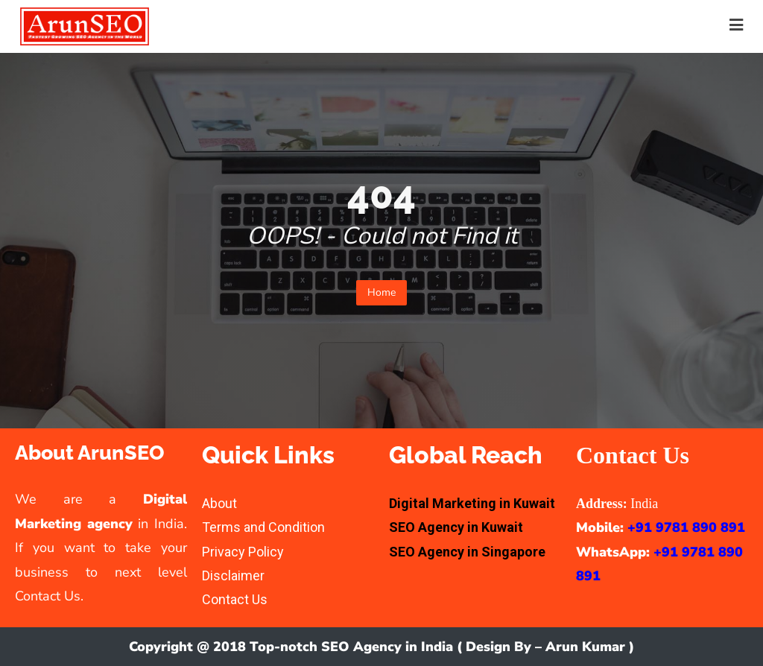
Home (381, 292)
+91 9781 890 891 (686, 527)
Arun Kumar (585, 647)
